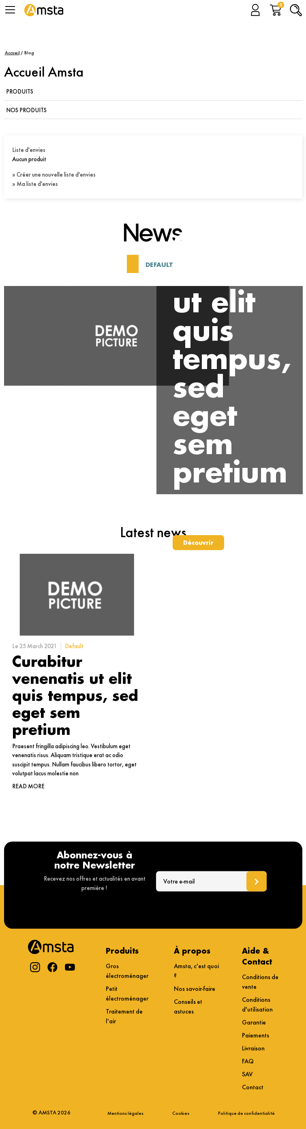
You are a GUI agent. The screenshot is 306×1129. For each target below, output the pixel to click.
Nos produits (26, 110)
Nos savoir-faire (194, 988)
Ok (256, 881)
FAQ (248, 1061)
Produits (19, 91)
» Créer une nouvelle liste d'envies (54, 174)
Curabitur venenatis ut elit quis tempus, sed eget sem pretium (75, 695)
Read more (28, 786)
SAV (247, 1074)
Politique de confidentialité (246, 1113)
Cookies (180, 1113)
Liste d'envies (28, 150)
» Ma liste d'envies (35, 184)
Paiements (255, 1035)
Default (159, 264)
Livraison (253, 1048)
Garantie (254, 1022)
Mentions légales (125, 1113)
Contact (252, 1087)
